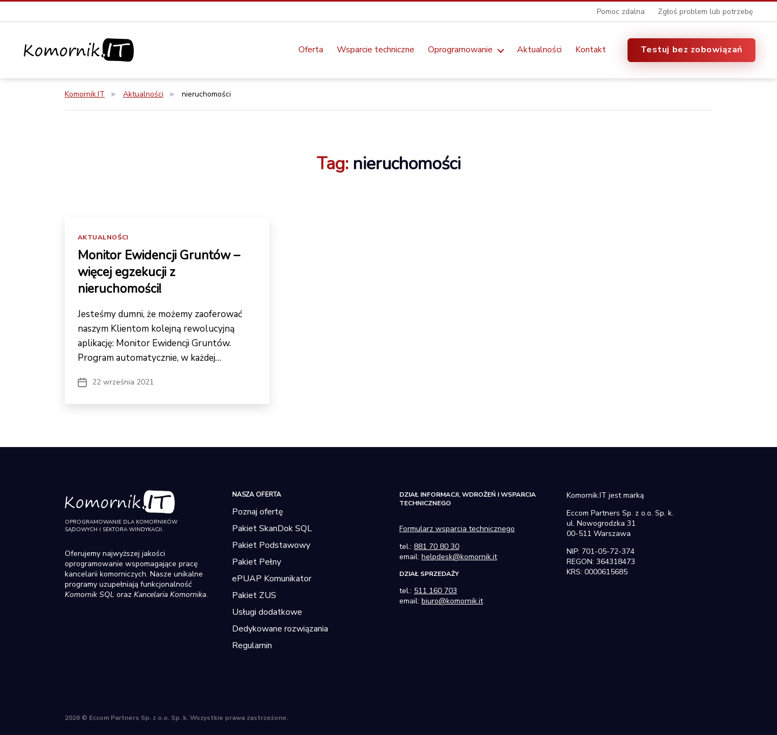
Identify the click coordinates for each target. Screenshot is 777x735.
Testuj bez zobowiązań (691, 50)
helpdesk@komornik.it (459, 556)
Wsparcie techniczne (375, 50)
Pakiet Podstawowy (271, 544)
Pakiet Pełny (256, 561)
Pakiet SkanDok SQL (272, 527)
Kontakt (590, 50)
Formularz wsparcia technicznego (457, 528)
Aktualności (539, 50)
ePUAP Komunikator (271, 577)
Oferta (310, 50)
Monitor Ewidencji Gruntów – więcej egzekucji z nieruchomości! (162, 271)
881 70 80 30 (436, 545)
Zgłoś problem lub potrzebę (705, 11)
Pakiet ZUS (254, 594)
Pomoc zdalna (621, 11)
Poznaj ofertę (257, 511)
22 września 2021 (123, 381)
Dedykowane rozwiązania (280, 628)
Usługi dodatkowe (267, 611)
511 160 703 (435, 590)
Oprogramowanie (460, 50)
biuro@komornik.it (452, 600)
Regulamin (252, 644)
